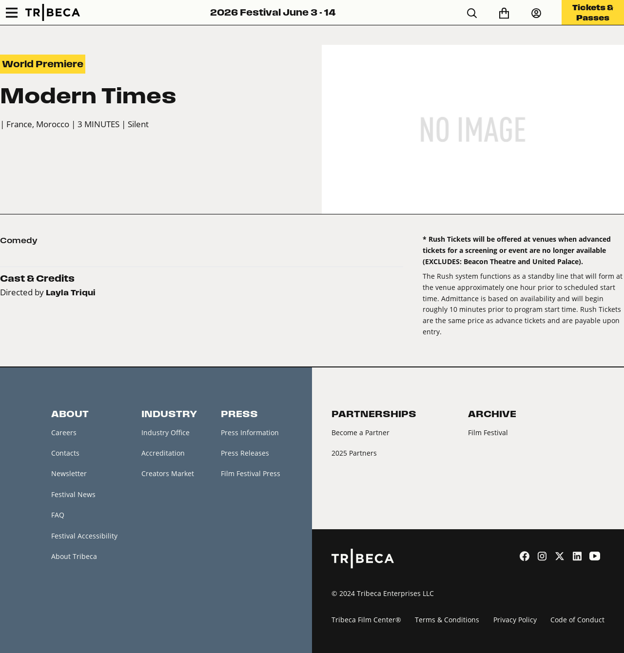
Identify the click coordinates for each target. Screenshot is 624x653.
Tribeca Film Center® (366, 619)
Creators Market (167, 473)
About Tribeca (74, 556)
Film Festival (488, 432)
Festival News (73, 494)
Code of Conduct (577, 619)
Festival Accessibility (84, 535)
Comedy (19, 240)
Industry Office (165, 432)
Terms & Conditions (447, 619)
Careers (64, 432)
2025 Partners (354, 453)
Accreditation (163, 453)
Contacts (65, 453)
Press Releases (245, 453)
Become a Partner (361, 432)
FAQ (57, 514)
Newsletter (69, 473)
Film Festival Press (250, 473)
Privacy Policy (515, 619)
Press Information (250, 432)
